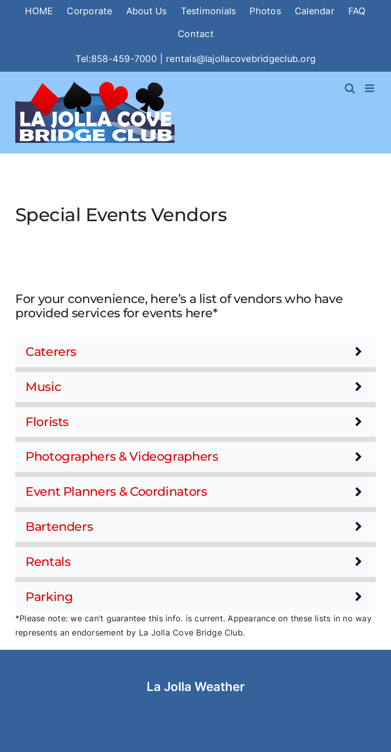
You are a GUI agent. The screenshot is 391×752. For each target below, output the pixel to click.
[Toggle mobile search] (350, 88)
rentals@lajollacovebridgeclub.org (241, 58)
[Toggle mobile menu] (370, 88)
